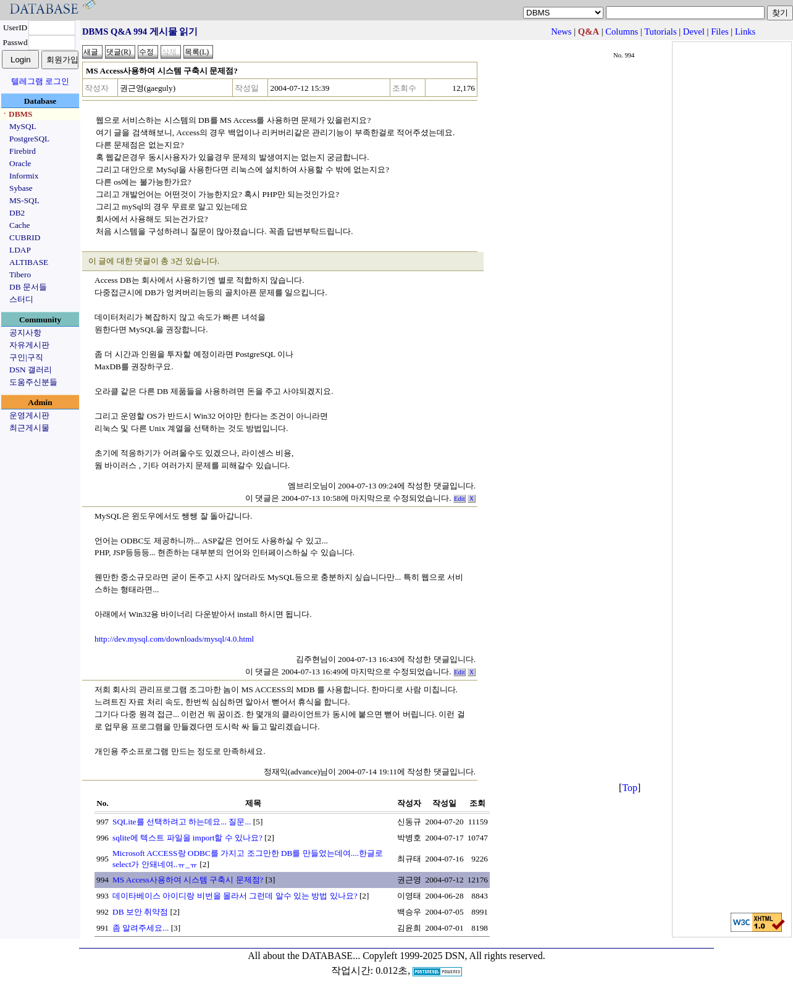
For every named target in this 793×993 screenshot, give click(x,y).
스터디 (21, 299)
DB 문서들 (28, 286)
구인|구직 (26, 357)
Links (745, 31)
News (561, 31)
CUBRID (24, 237)
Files (720, 31)
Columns (621, 31)
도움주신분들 (33, 382)
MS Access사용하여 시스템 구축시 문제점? (188, 879)
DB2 (17, 212)
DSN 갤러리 (30, 369)
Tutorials (660, 31)
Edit (459, 498)
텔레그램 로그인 (40, 81)
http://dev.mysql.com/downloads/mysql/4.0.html (174, 638)
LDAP (20, 249)
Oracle (20, 163)
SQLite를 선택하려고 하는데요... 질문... (181, 821)
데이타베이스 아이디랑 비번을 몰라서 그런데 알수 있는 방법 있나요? (235, 895)
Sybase (21, 188)
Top (629, 787)
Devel (694, 31)
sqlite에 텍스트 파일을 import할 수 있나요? (187, 837)
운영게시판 (29, 415)
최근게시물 (29, 427)
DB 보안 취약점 (140, 911)
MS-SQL (24, 200)
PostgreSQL (29, 138)
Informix (23, 175)
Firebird (22, 151)
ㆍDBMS (17, 114)
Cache (19, 225)
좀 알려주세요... (140, 927)
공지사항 (25, 332)
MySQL (22, 126)
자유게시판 (29, 345)
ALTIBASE (28, 262)
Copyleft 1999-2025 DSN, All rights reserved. (454, 955)
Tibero (20, 274)
